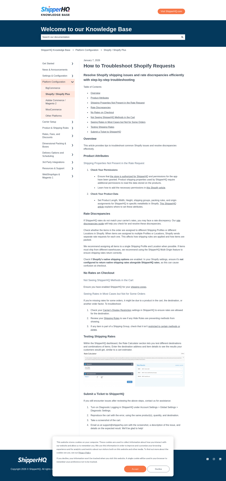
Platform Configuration (87, 50)
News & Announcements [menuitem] (54, 69)
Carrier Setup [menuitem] (49, 122)
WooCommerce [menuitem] (54, 109)
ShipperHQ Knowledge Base (55, 50)
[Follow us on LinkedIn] (220, 459)
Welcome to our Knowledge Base (86, 29)
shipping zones (138, 287)
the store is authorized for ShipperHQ (129, 176)
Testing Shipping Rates (102, 127)
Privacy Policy (84, 452)
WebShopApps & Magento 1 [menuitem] (51, 176)
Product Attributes (100, 98)
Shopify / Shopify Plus (115, 50)
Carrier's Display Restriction (117, 310)
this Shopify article (156, 187)
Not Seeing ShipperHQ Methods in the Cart (113, 117)
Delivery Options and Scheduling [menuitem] (53, 154)
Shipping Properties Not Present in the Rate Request (118, 103)
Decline (158, 469)
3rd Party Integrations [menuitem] (53, 162)
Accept (135, 469)
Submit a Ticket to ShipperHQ (106, 132)
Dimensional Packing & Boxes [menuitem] (54, 145)
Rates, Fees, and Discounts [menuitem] (51, 136)
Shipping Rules (111, 318)
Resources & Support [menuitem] (53, 168)
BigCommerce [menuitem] (53, 88)
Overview (95, 93)
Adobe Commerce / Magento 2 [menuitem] (55, 102)
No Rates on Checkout (102, 112)
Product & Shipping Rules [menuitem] (55, 128)
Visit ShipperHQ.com (171, 11)
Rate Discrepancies (101, 107)
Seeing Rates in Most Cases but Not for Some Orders (118, 122)
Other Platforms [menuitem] (54, 116)
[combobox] (110, 37)
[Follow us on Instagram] (214, 459)
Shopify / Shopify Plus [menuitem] (58, 94)
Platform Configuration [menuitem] (53, 82)
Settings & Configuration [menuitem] (54, 76)
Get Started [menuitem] (48, 63)
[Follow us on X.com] (207, 459)
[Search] (182, 37)
